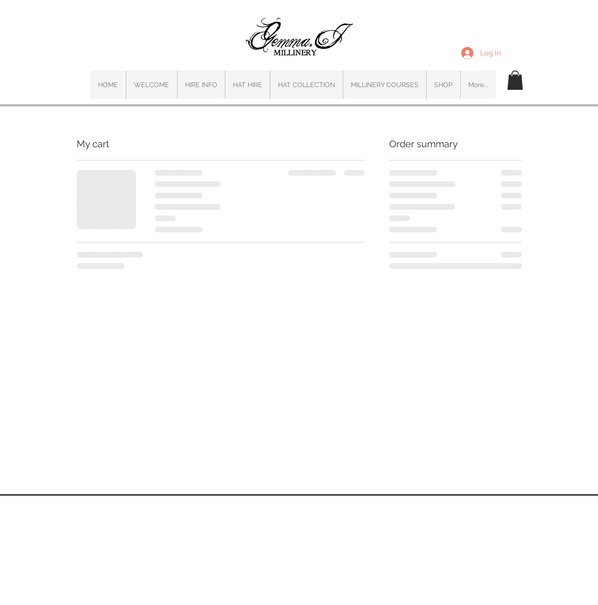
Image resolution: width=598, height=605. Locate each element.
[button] (515, 80)
